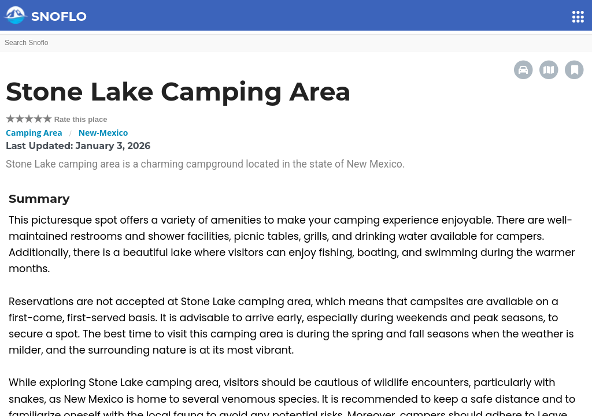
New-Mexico (103, 132)
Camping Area (34, 132)
